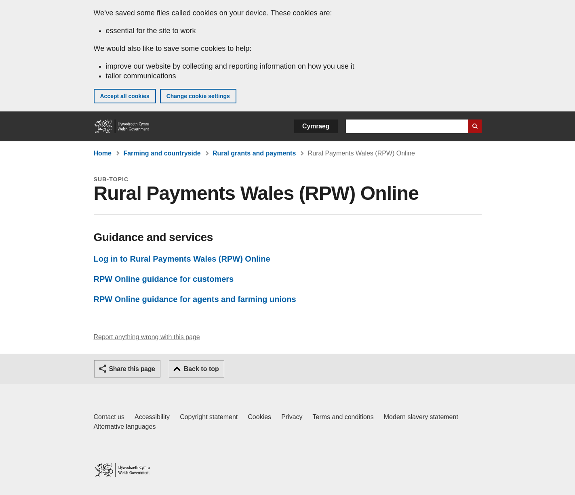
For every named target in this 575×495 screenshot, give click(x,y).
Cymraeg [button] (315, 126)
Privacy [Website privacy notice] (291, 416)
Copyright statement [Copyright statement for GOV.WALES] (209, 416)
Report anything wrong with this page (147, 336)
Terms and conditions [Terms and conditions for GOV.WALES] (343, 416)
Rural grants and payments (254, 153)
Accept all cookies (125, 96)
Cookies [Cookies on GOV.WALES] (259, 416)
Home (103, 153)
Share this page (132, 368)
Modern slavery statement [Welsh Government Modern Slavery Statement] (421, 416)
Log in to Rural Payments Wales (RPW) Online (182, 258)
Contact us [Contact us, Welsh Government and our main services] (109, 416)
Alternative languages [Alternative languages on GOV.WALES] (125, 426)
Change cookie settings (198, 96)
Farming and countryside (161, 153)
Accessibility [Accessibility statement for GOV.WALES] (152, 416)
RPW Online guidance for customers (164, 279)
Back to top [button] (201, 368)
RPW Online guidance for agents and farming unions (195, 299)
